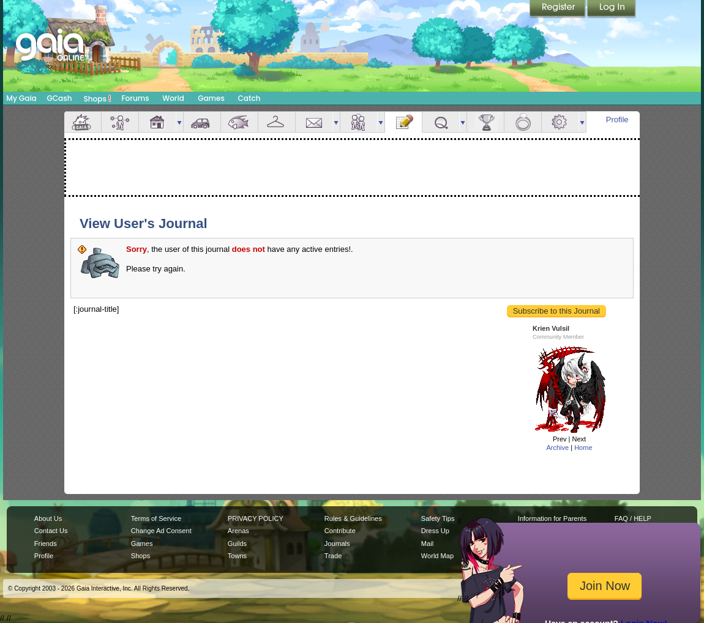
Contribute (340, 530)
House (157, 122)
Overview (82, 122)
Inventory (276, 122)
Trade (333, 555)
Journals (337, 543)
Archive (557, 447)
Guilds (237, 543)
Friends (358, 122)
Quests (440, 122)
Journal (403, 122)
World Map (437, 555)
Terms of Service (156, 518)
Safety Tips (438, 518)
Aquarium (239, 122)
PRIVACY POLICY (255, 518)
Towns (237, 555)
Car (202, 122)
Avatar (120, 122)
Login (611, 9)
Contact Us (51, 530)
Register (558, 9)
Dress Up (435, 530)
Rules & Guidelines (353, 518)
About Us (48, 518)
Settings (560, 122)
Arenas (238, 530)
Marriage (522, 122)
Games (211, 98)
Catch (249, 98)
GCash (59, 98)
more (179, 122)
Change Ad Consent (161, 530)
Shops (97, 98)
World (173, 98)
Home (583, 447)
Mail (314, 122)
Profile (617, 119)
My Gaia (21, 98)
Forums (135, 98)
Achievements (485, 122)
